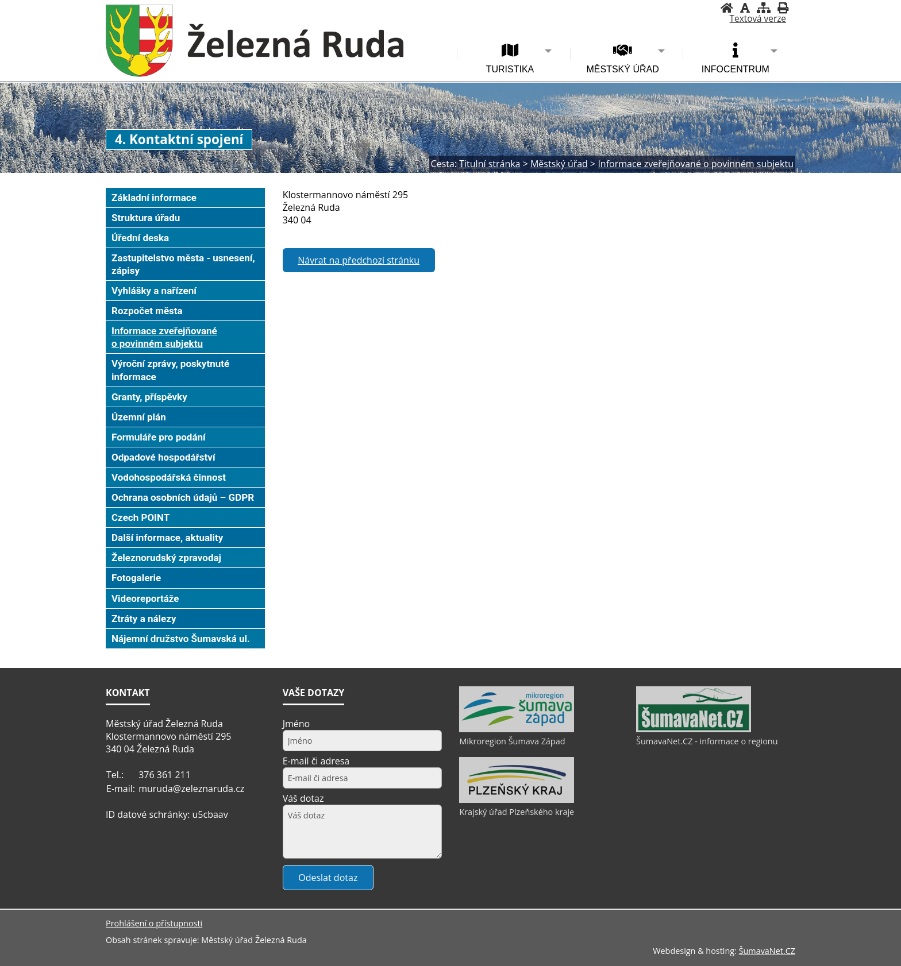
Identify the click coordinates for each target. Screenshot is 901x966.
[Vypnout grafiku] (745, 7)
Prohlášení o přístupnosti (154, 923)
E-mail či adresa (316, 761)
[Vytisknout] (782, 7)
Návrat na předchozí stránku (358, 260)
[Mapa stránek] (764, 7)
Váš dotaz (303, 798)
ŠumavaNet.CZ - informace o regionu (706, 741)
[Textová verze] (757, 19)
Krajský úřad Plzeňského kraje (516, 811)
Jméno (296, 723)
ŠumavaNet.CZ (767, 950)
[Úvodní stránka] (727, 7)
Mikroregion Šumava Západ (512, 741)
